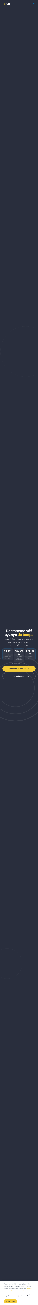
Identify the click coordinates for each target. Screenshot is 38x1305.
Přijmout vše (10, 1301)
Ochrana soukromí (17, 1291)
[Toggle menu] (34, 4)
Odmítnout (24, 1296)
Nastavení (10, 1296)
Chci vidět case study (19, 676)
